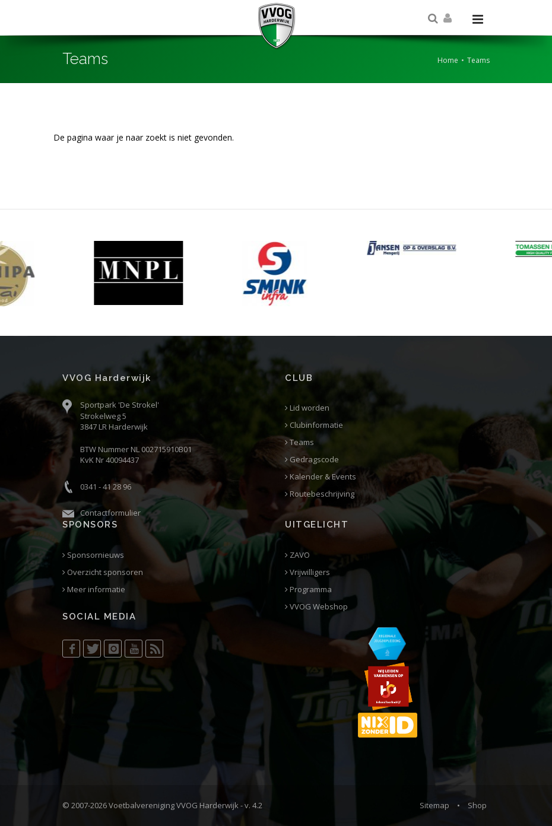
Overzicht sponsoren (102, 572)
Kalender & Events (320, 477)
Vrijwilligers (307, 572)
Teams (299, 442)
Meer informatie (93, 589)
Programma (308, 589)
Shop (477, 805)
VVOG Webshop (316, 607)
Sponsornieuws (93, 555)
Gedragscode (312, 460)
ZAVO (297, 555)
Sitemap (434, 805)
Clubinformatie (314, 425)
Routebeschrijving (319, 494)
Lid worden (307, 408)
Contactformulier (110, 512)
